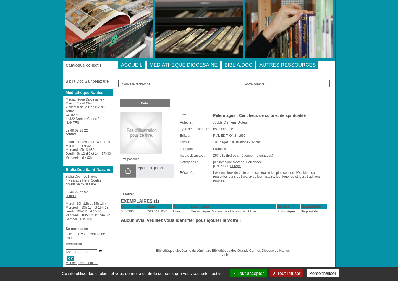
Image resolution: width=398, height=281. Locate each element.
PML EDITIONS (224, 136)
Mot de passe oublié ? (82, 263)
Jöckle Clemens (225, 122)
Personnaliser (322, 273)
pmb (225, 254)
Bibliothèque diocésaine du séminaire (183, 251)
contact (71, 134)
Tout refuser (287, 273)
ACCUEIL (132, 65)
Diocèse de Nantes (276, 251)
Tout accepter (248, 273)
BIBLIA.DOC (238, 65)
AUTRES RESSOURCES (287, 65)
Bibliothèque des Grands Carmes (236, 251)
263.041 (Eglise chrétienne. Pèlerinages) (243, 155)
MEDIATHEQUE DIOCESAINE (184, 65)
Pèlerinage (254, 162)
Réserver (127, 194)
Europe (235, 166)
